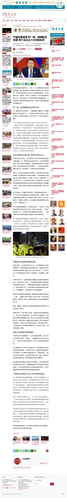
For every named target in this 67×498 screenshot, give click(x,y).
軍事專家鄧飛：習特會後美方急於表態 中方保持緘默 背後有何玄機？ (61, 186)
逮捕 (25, 55)
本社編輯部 (22, 49)
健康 (24, 20)
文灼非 (59, 135)
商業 (28, 20)
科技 (32, 20)
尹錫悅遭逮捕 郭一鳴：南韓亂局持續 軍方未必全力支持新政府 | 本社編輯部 (28, 26)
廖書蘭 (59, 52)
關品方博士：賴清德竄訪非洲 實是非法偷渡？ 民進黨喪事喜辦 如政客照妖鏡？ (61, 193)
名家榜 (39, 20)
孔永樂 (59, 172)
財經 (16, 20)
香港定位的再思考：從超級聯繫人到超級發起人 (35, 441)
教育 (8, 20)
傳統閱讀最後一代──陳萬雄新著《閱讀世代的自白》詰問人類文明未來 (61, 149)
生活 (20, 20)
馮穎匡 (59, 75)
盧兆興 (59, 105)
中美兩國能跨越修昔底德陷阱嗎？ (61, 169)
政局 (4, 20)
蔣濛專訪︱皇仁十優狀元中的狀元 (61, 133)
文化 (12, 20)
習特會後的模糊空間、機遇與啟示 (61, 103)
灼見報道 (38, 49)
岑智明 (59, 89)
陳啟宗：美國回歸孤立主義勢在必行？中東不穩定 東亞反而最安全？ (61, 156)
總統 (14, 55)
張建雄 (59, 164)
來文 (58, 67)
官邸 (29, 55)
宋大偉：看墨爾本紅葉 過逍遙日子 (61, 125)
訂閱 (52, 484)
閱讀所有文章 (44, 463)
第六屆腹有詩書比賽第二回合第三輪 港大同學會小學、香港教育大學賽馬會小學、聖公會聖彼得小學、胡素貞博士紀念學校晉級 (6, 60)
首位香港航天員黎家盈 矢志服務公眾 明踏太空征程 (6, 80)
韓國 (18, 55)
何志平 (59, 113)
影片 (36, 20)
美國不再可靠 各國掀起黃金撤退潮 (61, 162)
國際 (20, 25)
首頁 (14, 25)
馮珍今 (59, 83)
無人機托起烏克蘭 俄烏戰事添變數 (17, 441)
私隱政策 (63, 494)
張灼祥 (59, 127)
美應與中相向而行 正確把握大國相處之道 (61, 110)
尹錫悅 (21, 55)
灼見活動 (44, 20)
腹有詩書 (4, 53)
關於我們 (50, 20)
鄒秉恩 (59, 179)
